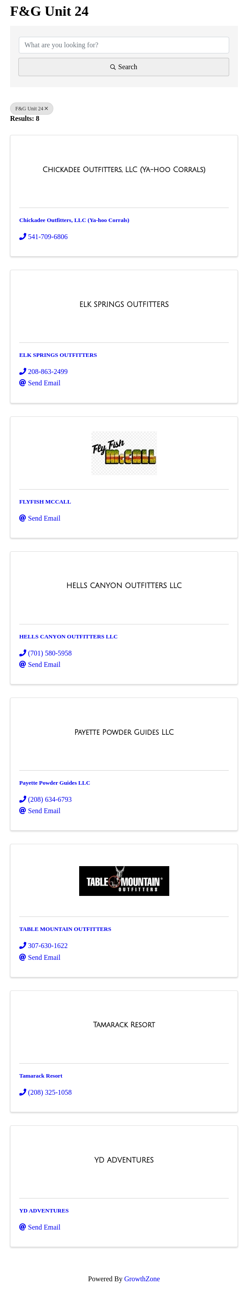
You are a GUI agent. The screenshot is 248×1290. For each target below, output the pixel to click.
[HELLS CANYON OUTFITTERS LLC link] (124, 586)
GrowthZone (142, 1279)
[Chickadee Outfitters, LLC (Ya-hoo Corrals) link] (124, 170)
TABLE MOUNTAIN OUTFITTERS (65, 929)
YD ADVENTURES (44, 1210)
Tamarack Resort (41, 1075)
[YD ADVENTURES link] (124, 1160)
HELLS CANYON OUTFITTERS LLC (68, 636)
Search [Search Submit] (123, 66)
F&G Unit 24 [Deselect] (31, 109)
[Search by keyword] (124, 45)
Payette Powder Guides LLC (54, 782)
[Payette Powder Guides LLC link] (124, 732)
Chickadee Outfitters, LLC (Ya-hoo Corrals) (74, 220)
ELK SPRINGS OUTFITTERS (58, 355)
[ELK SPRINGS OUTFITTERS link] (123, 304)
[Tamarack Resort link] (124, 1025)
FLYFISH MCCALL (45, 501)
